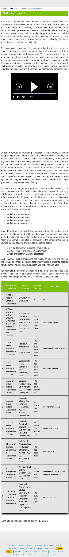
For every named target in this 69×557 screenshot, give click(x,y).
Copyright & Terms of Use (44, 548)
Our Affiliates (55, 545)
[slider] (34, 93)
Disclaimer (38, 545)
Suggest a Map (11, 548)
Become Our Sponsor (26, 548)
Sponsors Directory (25, 545)
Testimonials (12, 545)
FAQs (46, 545)
